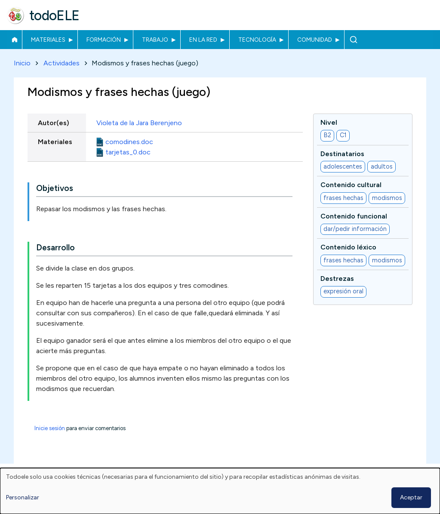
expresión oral (343, 291)
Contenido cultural (351, 185)
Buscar (353, 39)
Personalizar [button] (22, 497)
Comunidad (314, 39)
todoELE (54, 15)
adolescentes (342, 166)
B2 (327, 135)
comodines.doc (129, 142)
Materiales (48, 39)
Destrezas (337, 278)
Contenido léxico (348, 247)
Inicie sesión (49, 428)
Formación (103, 39)
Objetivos (54, 189)
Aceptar (411, 497)
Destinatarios (342, 154)
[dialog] (220, 491)
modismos (387, 198)
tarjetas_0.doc (128, 152)
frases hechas (343, 198)
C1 (343, 135)
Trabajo (155, 39)
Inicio (14, 39)
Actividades (61, 63)
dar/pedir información (355, 229)
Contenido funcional (353, 216)
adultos (382, 166)
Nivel (328, 122)
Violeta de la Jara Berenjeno (139, 123)
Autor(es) (53, 123)
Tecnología (257, 39)
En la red (203, 39)
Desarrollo (55, 248)
